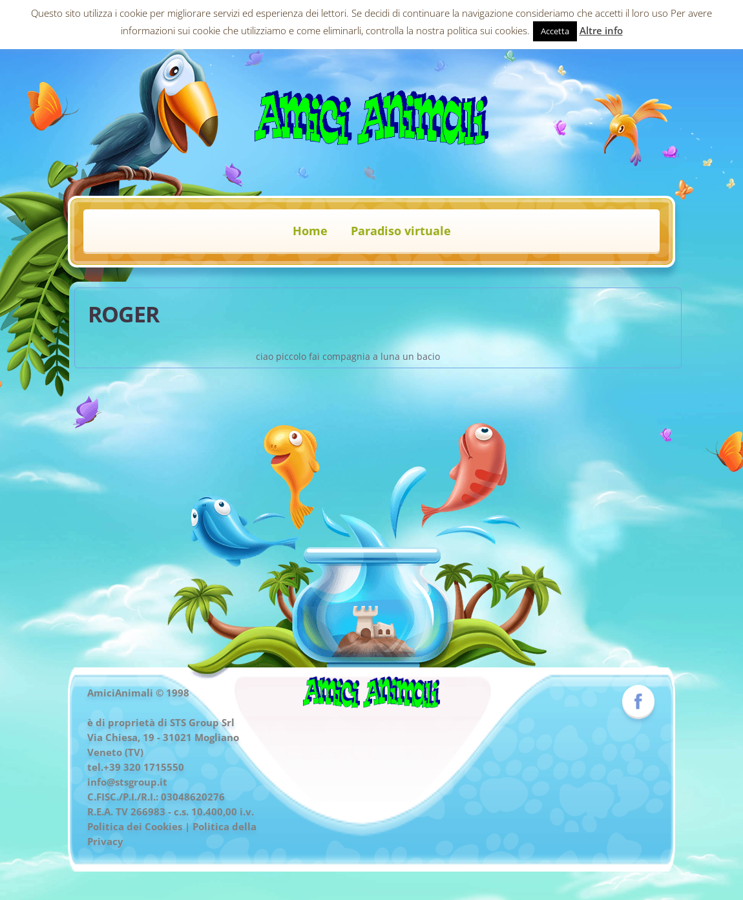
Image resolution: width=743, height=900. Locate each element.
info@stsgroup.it (127, 781)
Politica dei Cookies (134, 826)
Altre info (601, 30)
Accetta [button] (555, 31)
